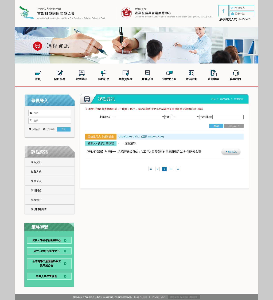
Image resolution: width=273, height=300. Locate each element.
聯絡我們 (235, 75)
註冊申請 (237, 13)
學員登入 (237, 7)
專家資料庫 (125, 75)
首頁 (38, 75)
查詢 (216, 126)
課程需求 (36, 199)
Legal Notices (140, 297)
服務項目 (147, 75)
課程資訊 (81, 75)
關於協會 (59, 75)
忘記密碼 (50, 129)
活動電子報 (169, 75)
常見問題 (36, 190)
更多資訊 (231, 151)
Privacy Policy (158, 297)
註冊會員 (36, 129)
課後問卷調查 (39, 209)
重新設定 (234, 126)
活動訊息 (103, 75)
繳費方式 (36, 171)
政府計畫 (191, 75)
